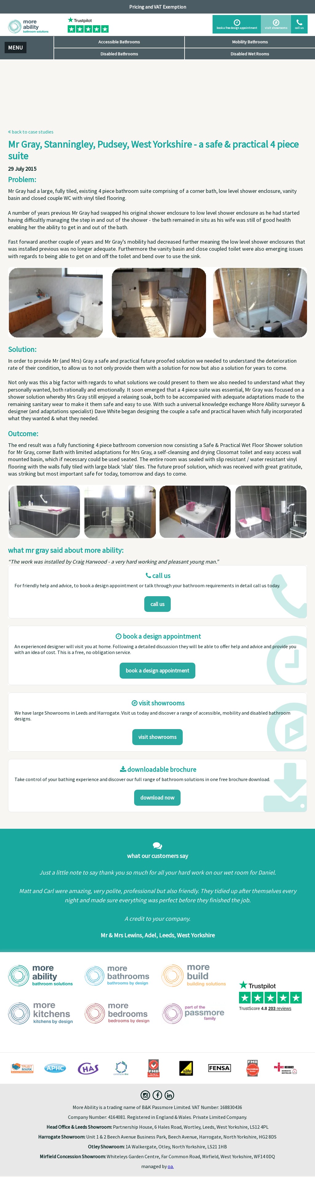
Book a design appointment (157, 670)
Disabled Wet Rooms (250, 54)
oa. (171, 1166)
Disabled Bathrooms (119, 54)
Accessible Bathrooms (119, 42)
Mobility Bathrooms (250, 42)
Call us (157, 604)
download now (157, 797)
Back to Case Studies (31, 132)
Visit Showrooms (157, 736)
